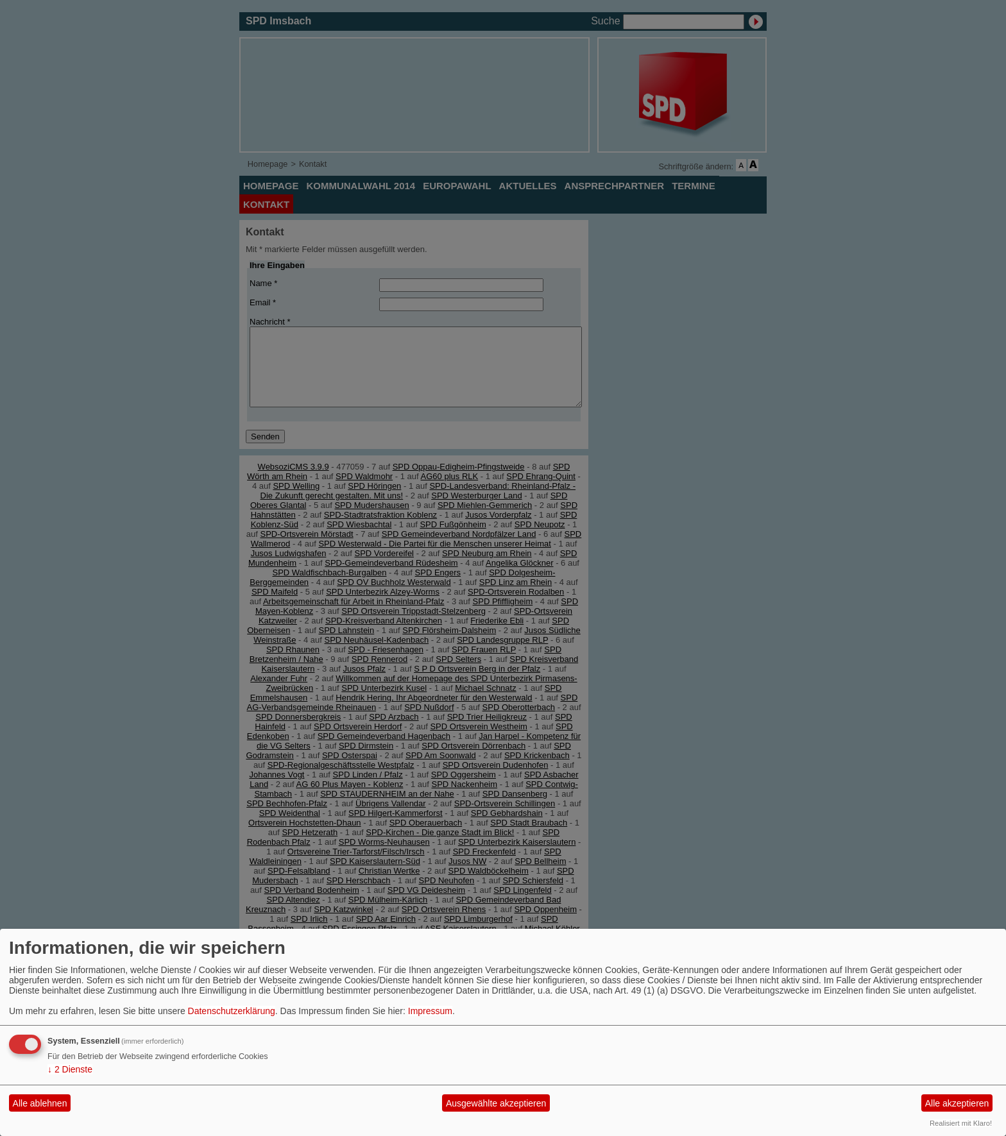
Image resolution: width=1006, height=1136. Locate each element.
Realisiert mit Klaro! (961, 1123)
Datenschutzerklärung (231, 1011)
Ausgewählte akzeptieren (496, 1103)
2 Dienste (69, 1069)
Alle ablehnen (40, 1103)
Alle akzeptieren (957, 1103)
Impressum (430, 1011)
